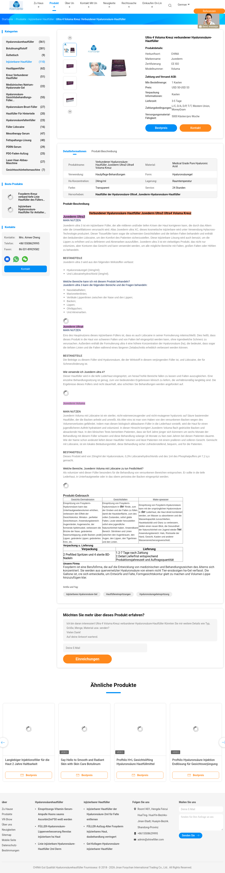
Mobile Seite (9, 840)
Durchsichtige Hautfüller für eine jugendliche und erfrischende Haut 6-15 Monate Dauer (28, 764)
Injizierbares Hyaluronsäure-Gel (81, 594)
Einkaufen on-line (152, 5)
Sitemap (6, 834)
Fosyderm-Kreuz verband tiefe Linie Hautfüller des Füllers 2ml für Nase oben (30, 196)
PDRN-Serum (25, 147)
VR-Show (7, 819)
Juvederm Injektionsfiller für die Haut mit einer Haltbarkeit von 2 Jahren (82, 764)
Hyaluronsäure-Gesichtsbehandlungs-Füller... (25, 97)
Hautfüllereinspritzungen (118, 594)
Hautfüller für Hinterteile (25, 113)
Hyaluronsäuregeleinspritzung (154, 594)
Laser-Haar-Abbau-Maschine (25, 162)
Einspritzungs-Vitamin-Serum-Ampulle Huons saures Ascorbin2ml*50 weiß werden (55, 814)
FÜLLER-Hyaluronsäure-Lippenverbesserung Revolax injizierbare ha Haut (54, 831)
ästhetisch (25, 55)
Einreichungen (87, 659)
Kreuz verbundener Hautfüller (25, 77)
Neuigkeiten (8, 829)
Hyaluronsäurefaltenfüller (25, 120)
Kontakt (25, 268)
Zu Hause (7, 809)
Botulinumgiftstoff (25, 48)
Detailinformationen (74, 151)
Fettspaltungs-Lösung (25, 140)
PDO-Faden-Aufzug (25, 153)
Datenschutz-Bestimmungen (10, 848)
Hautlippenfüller (25, 68)
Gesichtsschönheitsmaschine (25, 170)
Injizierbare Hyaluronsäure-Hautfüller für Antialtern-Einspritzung (32, 209)
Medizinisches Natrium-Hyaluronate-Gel (25, 86)
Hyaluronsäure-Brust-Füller (25, 107)
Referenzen (209, 11)
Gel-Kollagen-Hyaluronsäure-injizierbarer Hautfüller (103, 846)
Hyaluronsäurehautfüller (25, 42)
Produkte (7, 814)
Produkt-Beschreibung (104, 151)
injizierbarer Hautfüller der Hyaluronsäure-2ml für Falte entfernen (103, 814)
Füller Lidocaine (25, 127)
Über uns (7, 824)
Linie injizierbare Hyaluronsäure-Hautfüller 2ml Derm (56, 846)
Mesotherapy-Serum (25, 133)
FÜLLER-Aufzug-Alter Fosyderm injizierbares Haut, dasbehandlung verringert (105, 831)
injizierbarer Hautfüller (25, 62)
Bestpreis (161, 128)
